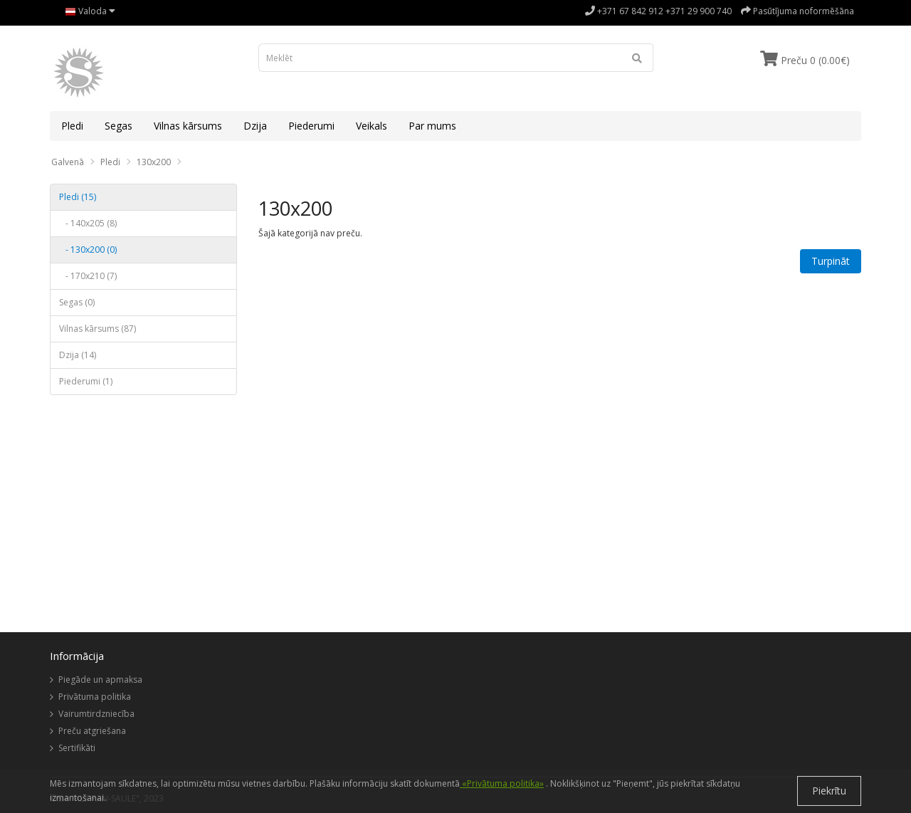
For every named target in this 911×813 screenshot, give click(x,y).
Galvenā (67, 162)
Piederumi (311, 125)
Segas (118, 125)
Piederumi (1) (85, 381)
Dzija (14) (77, 355)
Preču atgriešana (92, 731)
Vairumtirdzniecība (96, 714)
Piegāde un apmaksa (100, 679)
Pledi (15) (77, 197)
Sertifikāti (76, 748)
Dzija (255, 125)
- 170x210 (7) (88, 276)
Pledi (72, 125)
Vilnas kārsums (188, 125)
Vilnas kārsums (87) (97, 328)
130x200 (154, 162)
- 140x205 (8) (88, 223)
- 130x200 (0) (88, 249)
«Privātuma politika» (502, 783)
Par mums (432, 125)
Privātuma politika (94, 697)
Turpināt (830, 261)
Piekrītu (829, 790)
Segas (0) (77, 302)
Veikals (371, 125)
